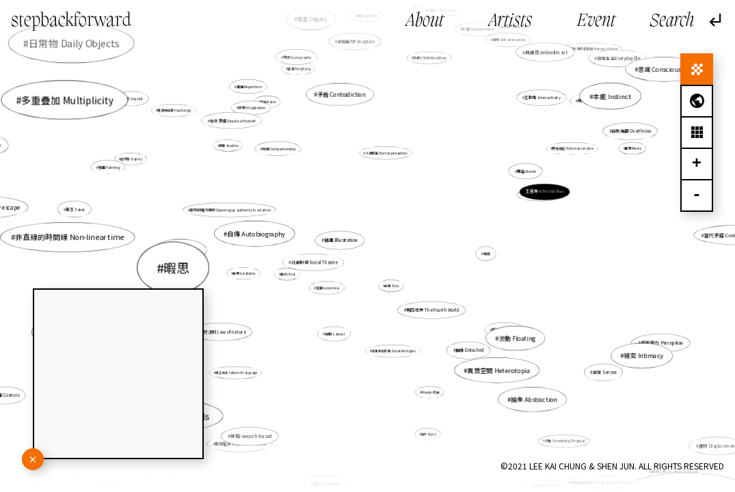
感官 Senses (604, 372)
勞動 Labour (335, 333)
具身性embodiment (543, 56)
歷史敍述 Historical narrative (567, 151)
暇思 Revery (633, 148)
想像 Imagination (252, 107)
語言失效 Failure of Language (240, 368)
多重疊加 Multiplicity (67, 100)
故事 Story (391, 285)
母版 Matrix (272, 107)
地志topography (297, 57)
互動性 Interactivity (542, 97)
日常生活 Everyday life (618, 58)
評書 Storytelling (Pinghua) (563, 439)
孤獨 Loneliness (328, 287)
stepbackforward (71, 21)
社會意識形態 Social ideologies (394, 350)
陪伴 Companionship (282, 152)
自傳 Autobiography (257, 233)
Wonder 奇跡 (431, 392)
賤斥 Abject (429, 434)
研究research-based (251, 436)
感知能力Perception (356, 43)
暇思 (176, 267)
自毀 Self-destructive (504, 46)
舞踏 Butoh (525, 171)
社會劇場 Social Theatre (314, 262)
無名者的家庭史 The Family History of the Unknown (605, 481)
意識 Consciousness (665, 69)
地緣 (487, 253)
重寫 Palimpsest (326, 483)
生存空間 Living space (544, 480)
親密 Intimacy (624, 348)
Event (596, 21)
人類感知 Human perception (386, 153)
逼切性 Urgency (132, 158)
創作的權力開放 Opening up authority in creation (230, 210)
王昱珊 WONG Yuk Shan (545, 192)
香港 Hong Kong (299, 69)
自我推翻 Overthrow (630, 131)
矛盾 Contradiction (341, 94)
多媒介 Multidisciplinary (429, 57)
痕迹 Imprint (144, 105)
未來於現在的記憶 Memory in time (591, 50)
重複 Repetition (250, 87)
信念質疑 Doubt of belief (236, 124)
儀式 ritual (288, 274)
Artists (510, 21)
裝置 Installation (246, 273)
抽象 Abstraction (529, 394)
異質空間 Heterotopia (493, 364)
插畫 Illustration (341, 240)
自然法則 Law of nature (222, 332)
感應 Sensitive (233, 148)
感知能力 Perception (662, 343)
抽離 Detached (469, 349)
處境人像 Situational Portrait (673, 470)
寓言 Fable (80, 209)
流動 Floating (517, 337)
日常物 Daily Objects (74, 43)
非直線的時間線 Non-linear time (70, 237)
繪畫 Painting (111, 167)
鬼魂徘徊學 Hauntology (174, 110)
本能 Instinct (612, 95)
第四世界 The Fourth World (431, 309)
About (425, 21)
